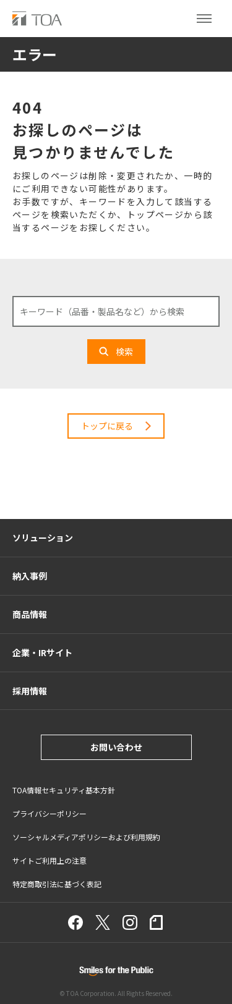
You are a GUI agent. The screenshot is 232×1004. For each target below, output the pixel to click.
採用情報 (29, 691)
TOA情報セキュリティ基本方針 (63, 790)
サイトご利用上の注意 (49, 860)
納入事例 (29, 576)
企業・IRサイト (42, 652)
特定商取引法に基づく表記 (56, 884)
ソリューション (42, 537)
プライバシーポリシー (49, 813)
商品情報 (29, 614)
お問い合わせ (116, 747)
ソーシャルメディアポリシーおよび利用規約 (86, 837)
